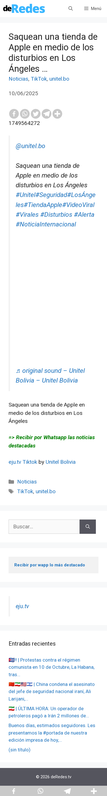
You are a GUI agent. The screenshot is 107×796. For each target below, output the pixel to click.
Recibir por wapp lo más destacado (49, 565)
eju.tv (22, 606)
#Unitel (25, 195)
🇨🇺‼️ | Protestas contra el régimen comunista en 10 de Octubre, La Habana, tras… (51, 667)
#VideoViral (78, 205)
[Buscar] (88, 527)
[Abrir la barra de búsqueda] (70, 8)
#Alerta (84, 214)
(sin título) (20, 750)
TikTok (39, 78)
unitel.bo (59, 78)
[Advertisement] (53, 312)
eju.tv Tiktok (24, 462)
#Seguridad (51, 195)
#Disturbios (56, 214)
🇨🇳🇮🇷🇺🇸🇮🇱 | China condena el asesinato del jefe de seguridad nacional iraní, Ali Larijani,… (52, 691)
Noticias (18, 78)
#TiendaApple (43, 205)
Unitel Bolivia (61, 462)
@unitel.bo (30, 146)
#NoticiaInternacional (46, 224)
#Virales (27, 214)
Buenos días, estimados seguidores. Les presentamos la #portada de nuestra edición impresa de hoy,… (52, 733)
